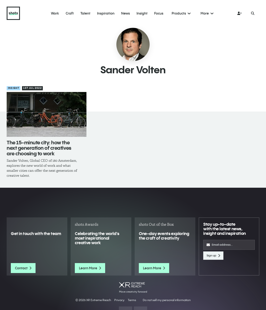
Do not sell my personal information (167, 300)
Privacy (119, 300)
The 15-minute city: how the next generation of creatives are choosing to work (39, 148)
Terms (132, 300)
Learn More (90, 268)
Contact (23, 268)
